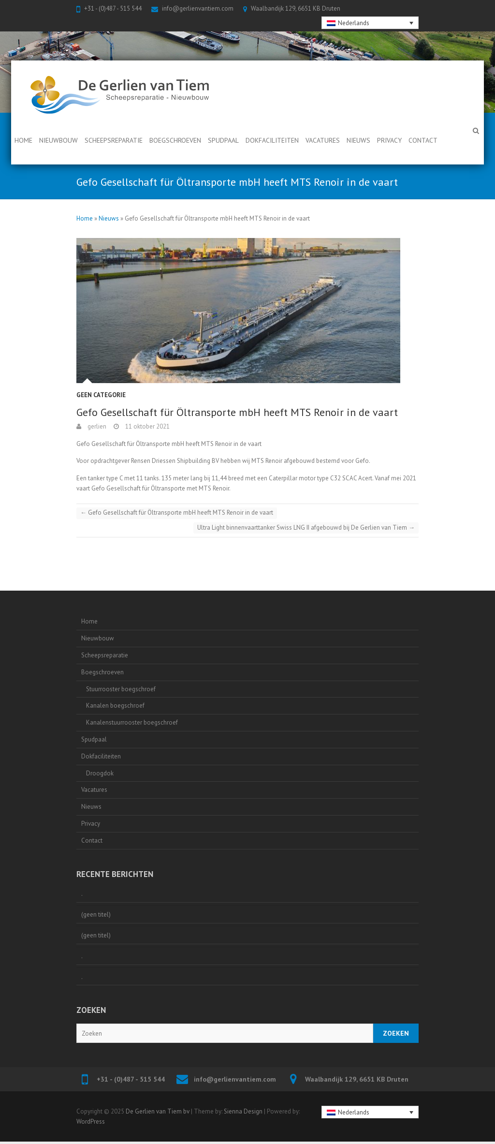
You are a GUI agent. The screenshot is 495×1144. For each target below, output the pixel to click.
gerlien (96, 426)
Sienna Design (243, 1111)
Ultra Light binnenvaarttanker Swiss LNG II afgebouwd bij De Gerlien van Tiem (306, 527)
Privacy (389, 140)
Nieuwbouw (58, 140)
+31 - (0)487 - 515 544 (113, 8)
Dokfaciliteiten (272, 140)
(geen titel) (96, 914)
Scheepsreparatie (114, 140)
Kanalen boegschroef (115, 705)
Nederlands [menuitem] (353, 23)
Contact (422, 140)
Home (23, 140)
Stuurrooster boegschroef (121, 689)
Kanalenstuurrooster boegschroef (132, 722)
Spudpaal (223, 140)
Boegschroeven (175, 140)
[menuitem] (370, 22)
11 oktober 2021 (147, 426)
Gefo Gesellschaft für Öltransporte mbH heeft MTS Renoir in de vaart (176, 512)
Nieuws (358, 140)
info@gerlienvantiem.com (197, 8)
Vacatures (323, 140)
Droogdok (100, 773)
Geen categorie (101, 395)
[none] (370, 22)
